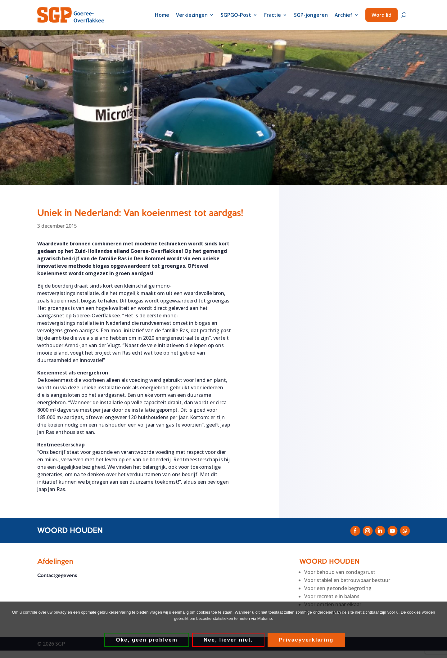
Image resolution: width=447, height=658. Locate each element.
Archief (343, 14)
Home (162, 14)
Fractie (272, 14)
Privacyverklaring (306, 640)
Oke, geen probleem (147, 640)
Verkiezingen (192, 14)
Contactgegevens (57, 576)
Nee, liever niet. (228, 640)
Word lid (381, 14)
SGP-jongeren (311, 14)
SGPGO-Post (236, 14)
